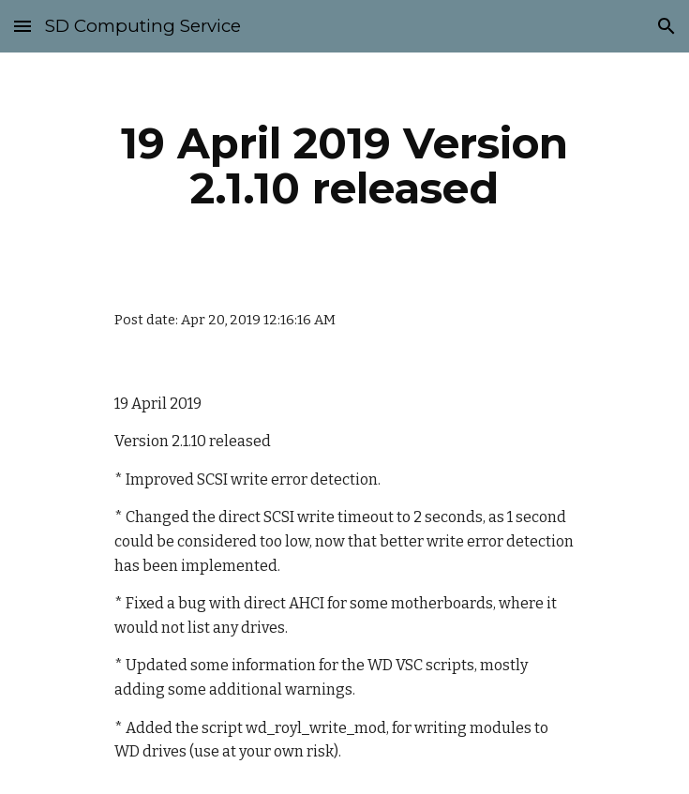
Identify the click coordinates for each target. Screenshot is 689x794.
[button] (22, 26)
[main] (344, 166)
